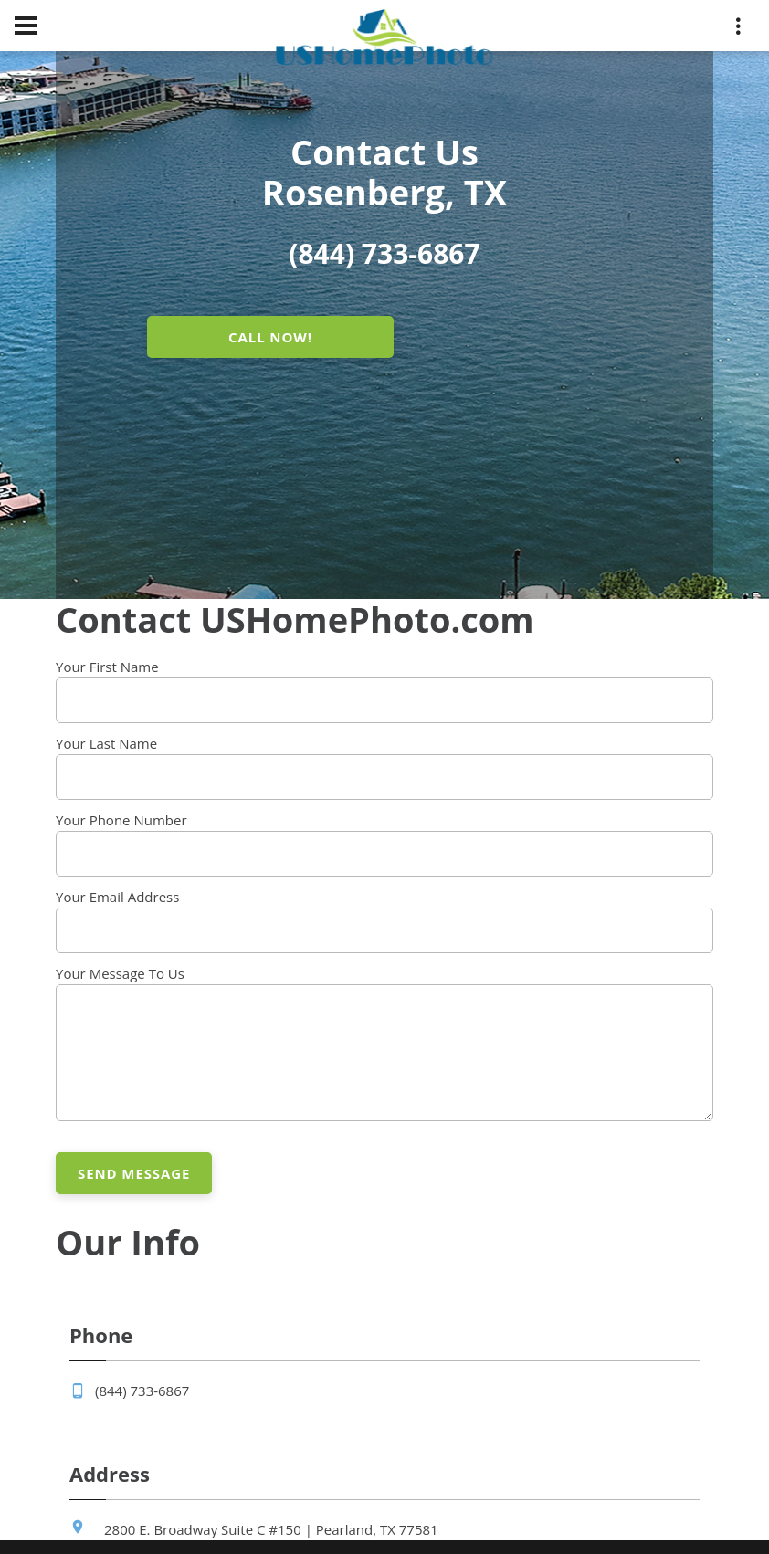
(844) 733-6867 (142, 1390)
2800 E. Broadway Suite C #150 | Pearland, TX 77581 (271, 1529)
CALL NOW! (270, 337)
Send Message (134, 1173)
